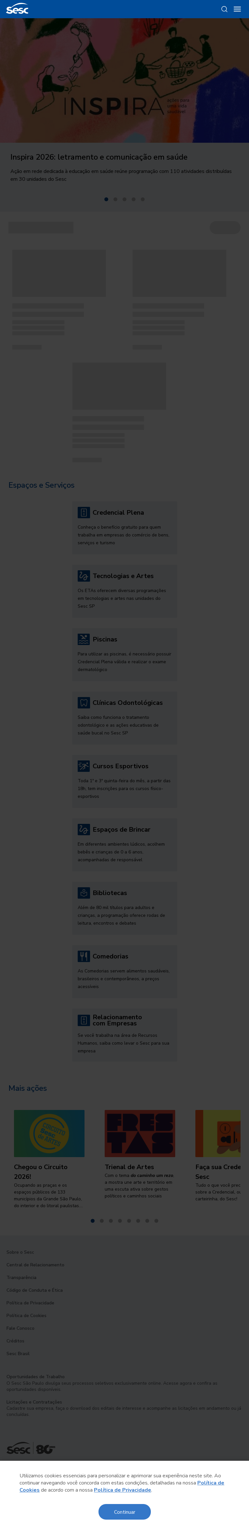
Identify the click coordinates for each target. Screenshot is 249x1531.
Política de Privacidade (122, 1490)
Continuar (124, 1511)
